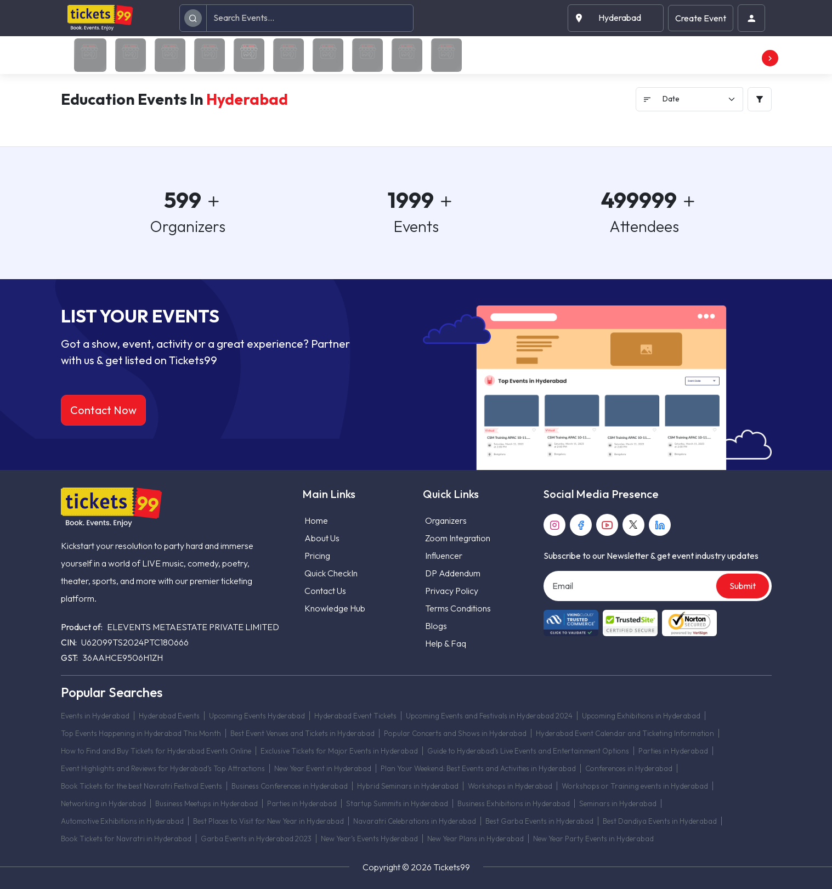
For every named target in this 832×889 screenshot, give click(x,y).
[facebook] (581, 525)
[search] (193, 17)
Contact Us (325, 590)
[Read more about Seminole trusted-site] (630, 623)
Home (316, 520)
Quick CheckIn (331, 573)
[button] (616, 17)
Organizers (446, 520)
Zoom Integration (457, 538)
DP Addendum (452, 573)
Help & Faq (445, 643)
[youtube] (607, 525)
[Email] (631, 586)
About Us (321, 538)
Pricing (317, 555)
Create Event (700, 18)
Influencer (443, 555)
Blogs (436, 625)
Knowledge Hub (334, 608)
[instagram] (554, 525)
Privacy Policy (451, 590)
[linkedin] (660, 525)
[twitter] (633, 525)
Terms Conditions (458, 608)
